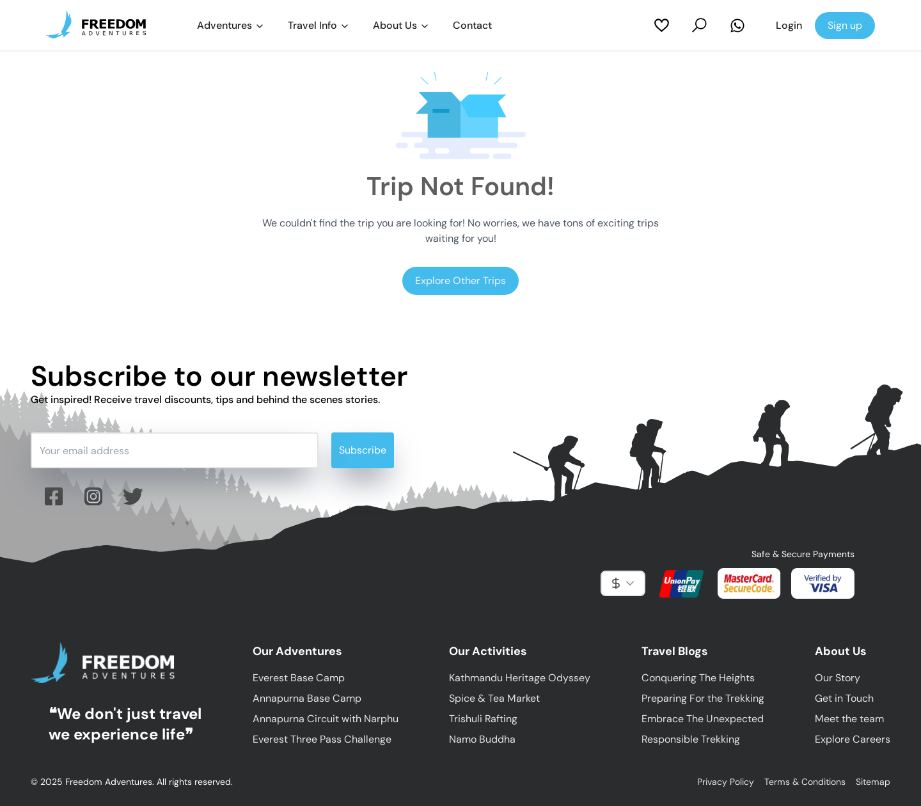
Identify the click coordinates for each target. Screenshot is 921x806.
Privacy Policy (725, 781)
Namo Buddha (482, 739)
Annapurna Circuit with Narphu (325, 718)
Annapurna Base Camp (307, 698)
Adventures (231, 25)
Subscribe (362, 450)
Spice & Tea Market (494, 698)
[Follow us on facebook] (53, 496)
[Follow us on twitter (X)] (133, 496)
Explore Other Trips (460, 280)
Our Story (837, 677)
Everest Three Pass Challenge (322, 739)
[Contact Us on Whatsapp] (737, 25)
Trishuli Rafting (483, 718)
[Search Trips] (699, 25)
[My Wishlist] (661, 25)
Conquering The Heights (698, 677)
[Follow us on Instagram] (93, 496)
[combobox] (623, 583)
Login (789, 25)
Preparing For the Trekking (703, 698)
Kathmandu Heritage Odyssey (519, 677)
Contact (472, 25)
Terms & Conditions (805, 781)
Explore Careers (852, 739)
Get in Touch (844, 698)
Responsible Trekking (691, 739)
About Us (401, 25)
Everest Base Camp (299, 677)
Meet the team (849, 718)
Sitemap (873, 781)
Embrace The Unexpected (703, 718)
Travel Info (319, 25)
